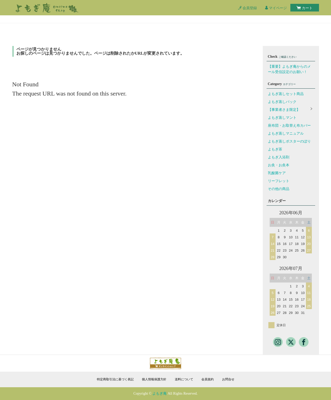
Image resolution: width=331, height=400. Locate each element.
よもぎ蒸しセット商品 (286, 94)
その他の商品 (278, 189)
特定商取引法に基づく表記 (115, 379)
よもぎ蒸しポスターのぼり (289, 141)
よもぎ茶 (275, 149)
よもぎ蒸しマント (282, 118)
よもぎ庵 (159, 393)
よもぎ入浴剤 (278, 157)
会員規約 (207, 379)
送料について (184, 379)
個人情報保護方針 (154, 379)
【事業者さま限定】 (284, 110)
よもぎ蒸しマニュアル (286, 133)
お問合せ (228, 379)
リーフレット (278, 181)
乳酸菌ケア (277, 173)
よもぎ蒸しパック (282, 102)
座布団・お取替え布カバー (289, 125)
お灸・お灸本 (278, 165)
